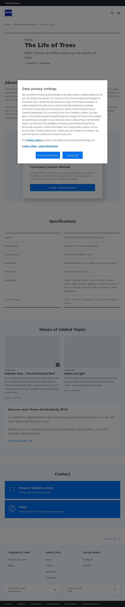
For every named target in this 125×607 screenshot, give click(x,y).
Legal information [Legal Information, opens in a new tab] (48, 146)
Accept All (72, 155)
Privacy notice (34, 140)
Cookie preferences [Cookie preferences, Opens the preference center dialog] (47, 155)
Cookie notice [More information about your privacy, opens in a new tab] (29, 146)
